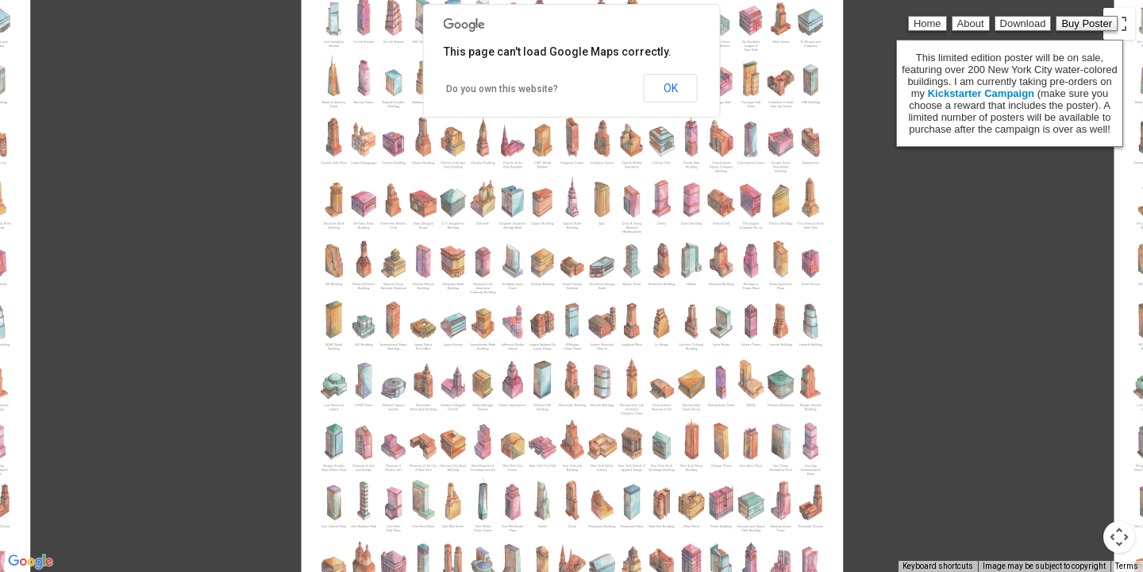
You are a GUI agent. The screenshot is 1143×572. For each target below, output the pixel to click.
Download (1023, 23)
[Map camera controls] (1119, 537)
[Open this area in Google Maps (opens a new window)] (30, 561)
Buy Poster (1086, 23)
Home (927, 23)
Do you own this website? (502, 89)
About (970, 23)
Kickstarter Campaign (981, 93)
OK (671, 88)
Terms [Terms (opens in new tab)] (1126, 566)
